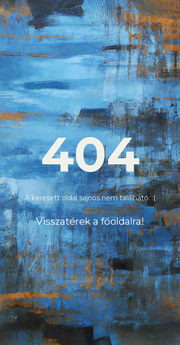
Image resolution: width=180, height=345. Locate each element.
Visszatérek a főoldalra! (90, 221)
